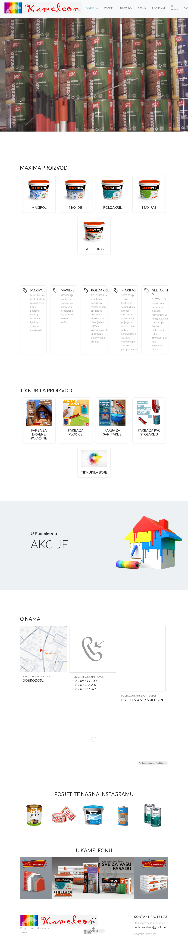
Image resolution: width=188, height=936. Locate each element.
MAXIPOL (39, 207)
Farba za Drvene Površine (39, 434)
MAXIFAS (149, 207)
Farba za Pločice (75, 432)
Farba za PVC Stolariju (149, 432)
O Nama (174, 8)
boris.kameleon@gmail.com (150, 927)
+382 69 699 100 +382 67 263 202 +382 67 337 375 (84, 685)
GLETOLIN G (94, 249)
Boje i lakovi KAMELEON (142, 700)
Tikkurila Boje (94, 472)
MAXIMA (108, 7)
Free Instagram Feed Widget (152, 763)
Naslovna (92, 7)
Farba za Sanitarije (112, 432)
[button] (87, 128)
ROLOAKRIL (112, 207)
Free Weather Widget (91, 931)
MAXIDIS (76, 207)
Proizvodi (158, 7)
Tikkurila (126, 7)
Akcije (142, 7)
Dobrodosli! (34, 680)
